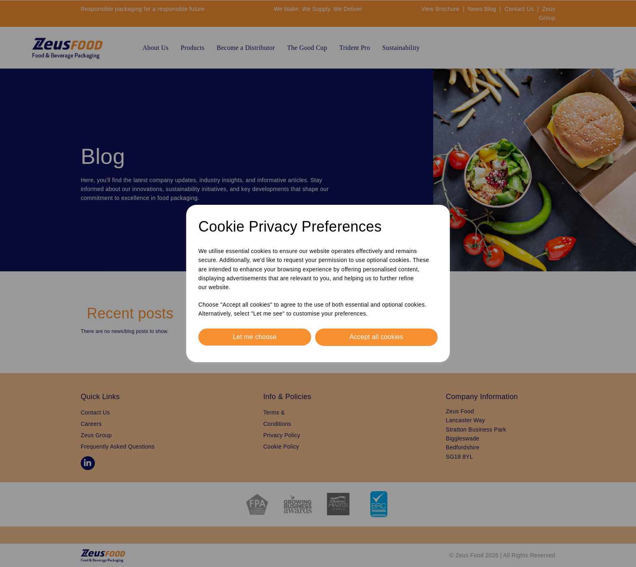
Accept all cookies (376, 336)
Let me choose (254, 336)
